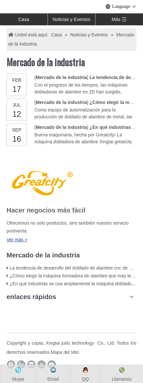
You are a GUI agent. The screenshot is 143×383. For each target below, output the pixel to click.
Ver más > (17, 239)
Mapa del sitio (65, 352)
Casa (23, 19)
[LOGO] (41, 182)
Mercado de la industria (61, 77)
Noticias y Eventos (71, 19)
